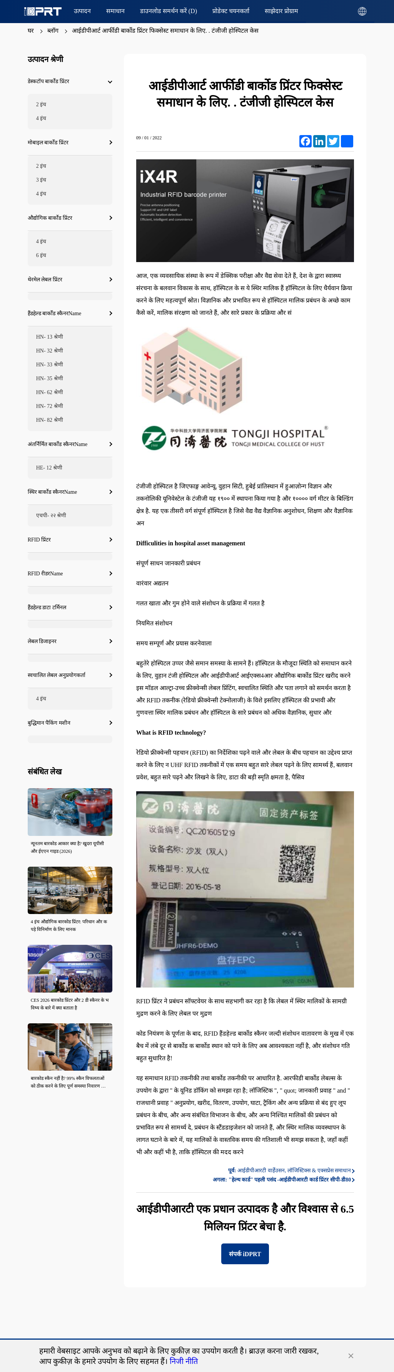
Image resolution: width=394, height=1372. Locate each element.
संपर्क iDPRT (245, 1254)
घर (31, 30)
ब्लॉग (52, 30)
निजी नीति (184, 1361)
